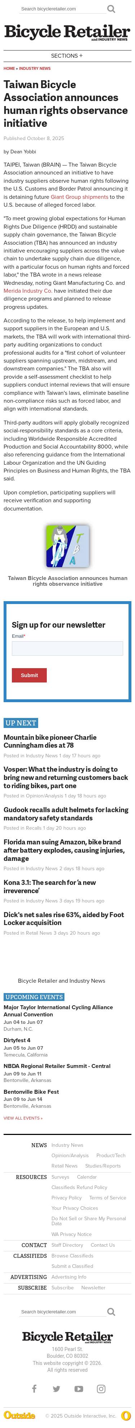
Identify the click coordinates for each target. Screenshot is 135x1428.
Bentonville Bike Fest (31, 1092)
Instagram (101, 1389)
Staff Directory (67, 1245)
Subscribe (62, 1288)
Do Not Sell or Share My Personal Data (88, 1221)
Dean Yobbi (23, 152)
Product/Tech (111, 1156)
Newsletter (93, 1288)
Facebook (34, 1389)
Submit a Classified (72, 1266)
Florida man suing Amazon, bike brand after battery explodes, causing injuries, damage (64, 850)
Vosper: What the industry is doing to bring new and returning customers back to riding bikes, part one (66, 777)
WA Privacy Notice (71, 1234)
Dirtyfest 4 (17, 1040)
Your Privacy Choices (74, 1208)
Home (9, 68)
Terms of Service (107, 1198)
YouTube (79, 1389)
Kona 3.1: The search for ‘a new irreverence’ (50, 886)
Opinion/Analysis (44, 796)
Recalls (34, 828)
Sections (67, 55)
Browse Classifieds (72, 1256)
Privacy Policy (66, 1198)
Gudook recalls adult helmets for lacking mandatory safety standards (66, 814)
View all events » (23, 1118)
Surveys (60, 1177)
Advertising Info (68, 1277)
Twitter (56, 1389)
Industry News (35, 68)
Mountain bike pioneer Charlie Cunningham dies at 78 (50, 741)
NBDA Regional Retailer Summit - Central (57, 1066)
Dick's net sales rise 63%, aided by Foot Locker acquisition (64, 919)
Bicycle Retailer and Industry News (61, 980)
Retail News (39, 933)
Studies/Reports (103, 1166)
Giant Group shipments (79, 197)
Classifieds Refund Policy (79, 1187)
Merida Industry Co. (28, 290)
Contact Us (103, 1245)
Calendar (87, 1177)
